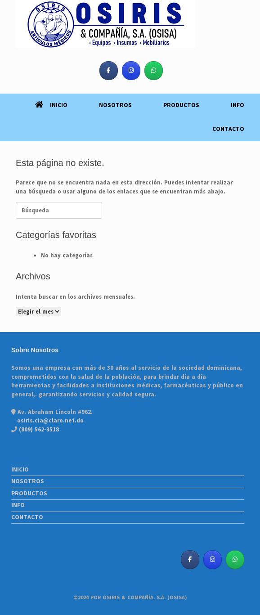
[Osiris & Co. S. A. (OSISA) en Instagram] (131, 70)
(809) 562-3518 (38, 430)
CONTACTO (228, 129)
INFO (237, 105)
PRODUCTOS (181, 105)
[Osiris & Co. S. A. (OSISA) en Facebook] (108, 70)
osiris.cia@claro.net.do (50, 421)
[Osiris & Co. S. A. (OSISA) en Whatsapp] (153, 70)
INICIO (51, 105)
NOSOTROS (115, 105)
